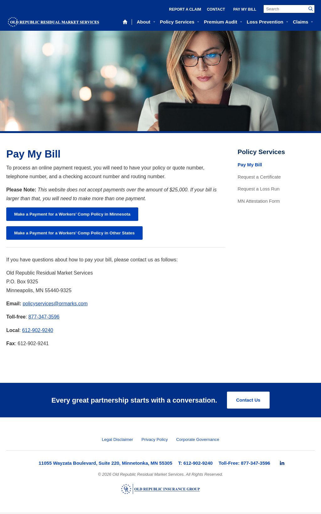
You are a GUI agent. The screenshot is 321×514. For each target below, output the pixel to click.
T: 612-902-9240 (195, 464)
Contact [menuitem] (216, 9)
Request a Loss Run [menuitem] (259, 188)
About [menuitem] (143, 21)
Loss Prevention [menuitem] (265, 21)
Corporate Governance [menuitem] (197, 441)
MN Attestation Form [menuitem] (259, 201)
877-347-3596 (44, 318)
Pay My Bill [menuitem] (244, 9)
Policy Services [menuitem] (177, 21)
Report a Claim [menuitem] (185, 9)
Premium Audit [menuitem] (220, 21)
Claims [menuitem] (300, 21)
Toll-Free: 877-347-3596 (244, 464)
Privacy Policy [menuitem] (154, 441)
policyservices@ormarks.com (55, 305)
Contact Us (248, 401)
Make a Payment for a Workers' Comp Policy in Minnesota (74, 214)
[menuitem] (282, 465)
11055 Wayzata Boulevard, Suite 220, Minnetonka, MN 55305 (105, 464)
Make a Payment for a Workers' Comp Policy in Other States (77, 234)
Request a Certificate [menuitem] (259, 176)
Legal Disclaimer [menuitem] (117, 441)
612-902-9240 (37, 331)
